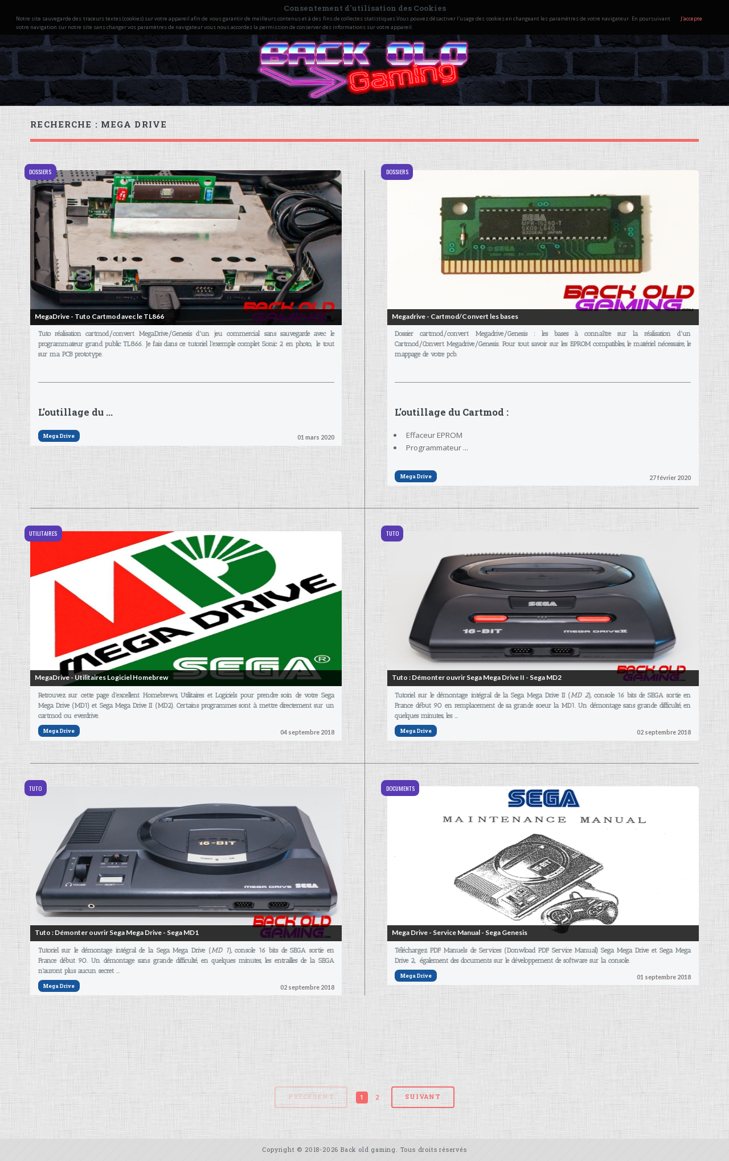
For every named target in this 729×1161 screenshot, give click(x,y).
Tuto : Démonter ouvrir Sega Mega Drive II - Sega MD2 (477, 677)
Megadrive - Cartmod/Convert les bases (455, 316)
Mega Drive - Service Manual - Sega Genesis (459, 932)
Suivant (423, 1097)
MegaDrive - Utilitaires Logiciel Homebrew (101, 677)
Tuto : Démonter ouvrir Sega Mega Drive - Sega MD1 (117, 932)
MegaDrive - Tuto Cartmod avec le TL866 (99, 316)
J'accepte (691, 18)
